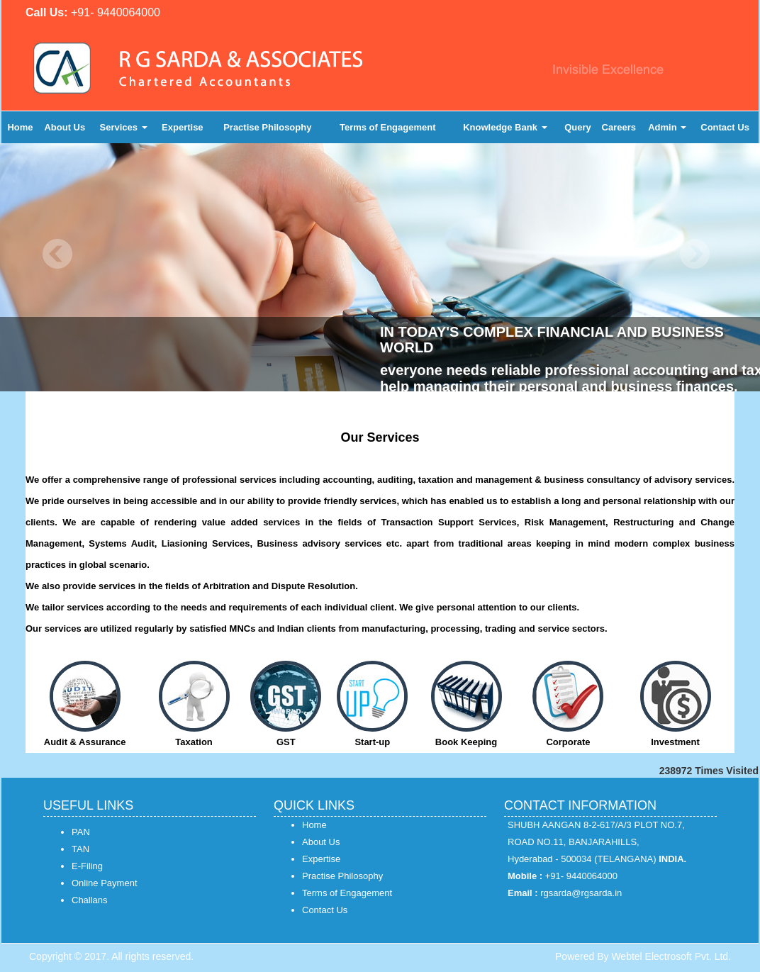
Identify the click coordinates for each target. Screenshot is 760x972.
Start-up (372, 742)
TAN (80, 849)
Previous (58, 254)
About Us (64, 127)
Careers (619, 127)
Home (20, 127)
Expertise (182, 127)
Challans (90, 900)
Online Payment (105, 883)
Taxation (194, 742)
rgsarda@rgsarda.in (581, 893)
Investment (675, 742)
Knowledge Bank (505, 127)
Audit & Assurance (85, 742)
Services (123, 127)
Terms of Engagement (388, 127)
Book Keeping (466, 742)
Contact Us (724, 127)
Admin (667, 127)
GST (286, 742)
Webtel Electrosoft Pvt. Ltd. (671, 956)
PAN (81, 832)
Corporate (568, 742)
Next (694, 254)
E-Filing (87, 866)
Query (577, 127)
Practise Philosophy (267, 127)
